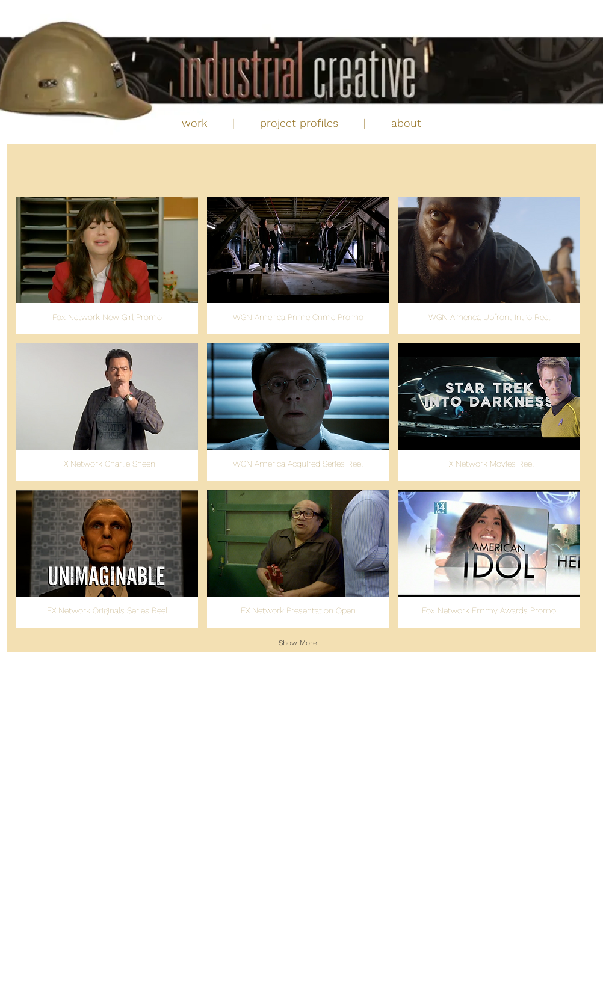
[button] (107, 265)
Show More (298, 643)
